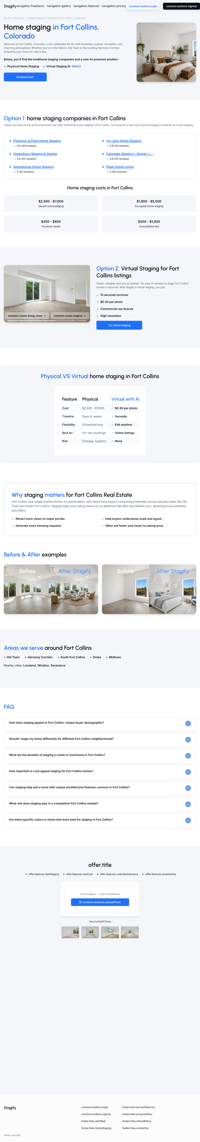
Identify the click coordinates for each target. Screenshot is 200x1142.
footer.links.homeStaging (96, 1128)
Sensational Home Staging (33, 167)
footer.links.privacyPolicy (137, 1114)
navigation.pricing (114, 6)
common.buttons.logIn (94, 1107)
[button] (100, 899)
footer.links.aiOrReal (93, 1121)
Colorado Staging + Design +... (129, 154)
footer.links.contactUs (135, 1128)
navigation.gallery (59, 6)
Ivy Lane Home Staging (124, 141)
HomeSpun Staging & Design (35, 154)
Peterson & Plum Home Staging (37, 141)
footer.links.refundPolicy (137, 1121)
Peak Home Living (120, 167)
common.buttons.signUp (96, 1114)
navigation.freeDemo (30, 6)
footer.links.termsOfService (138, 1107)
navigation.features (86, 6)
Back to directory (14, 18)
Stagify (10, 6)
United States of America (42, 18)
